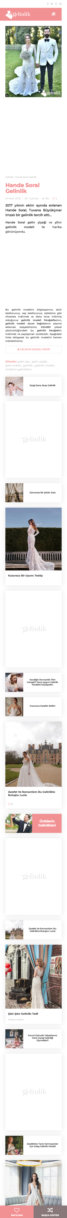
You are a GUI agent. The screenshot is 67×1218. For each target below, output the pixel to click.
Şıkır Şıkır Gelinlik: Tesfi (23, 1013)
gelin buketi (13, 365)
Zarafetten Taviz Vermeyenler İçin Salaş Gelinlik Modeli (42, 1145)
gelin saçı (24, 361)
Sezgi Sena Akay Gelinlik (42, 385)
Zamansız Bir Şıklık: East (42, 492)
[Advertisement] (33, 138)
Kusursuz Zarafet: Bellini (42, 706)
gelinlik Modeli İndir (33, 349)
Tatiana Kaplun (16, 1019)
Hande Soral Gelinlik (22, 188)
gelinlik (28, 365)
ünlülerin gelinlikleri (18, 369)
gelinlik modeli (44, 365)
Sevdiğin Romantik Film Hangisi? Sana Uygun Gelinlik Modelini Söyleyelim (42, 682)
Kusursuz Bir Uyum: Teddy (25, 575)
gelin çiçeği (39, 361)
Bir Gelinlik (31, 198)
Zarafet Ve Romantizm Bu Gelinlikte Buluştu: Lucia (42, 929)
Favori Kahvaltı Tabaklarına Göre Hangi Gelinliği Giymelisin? (42, 1038)
